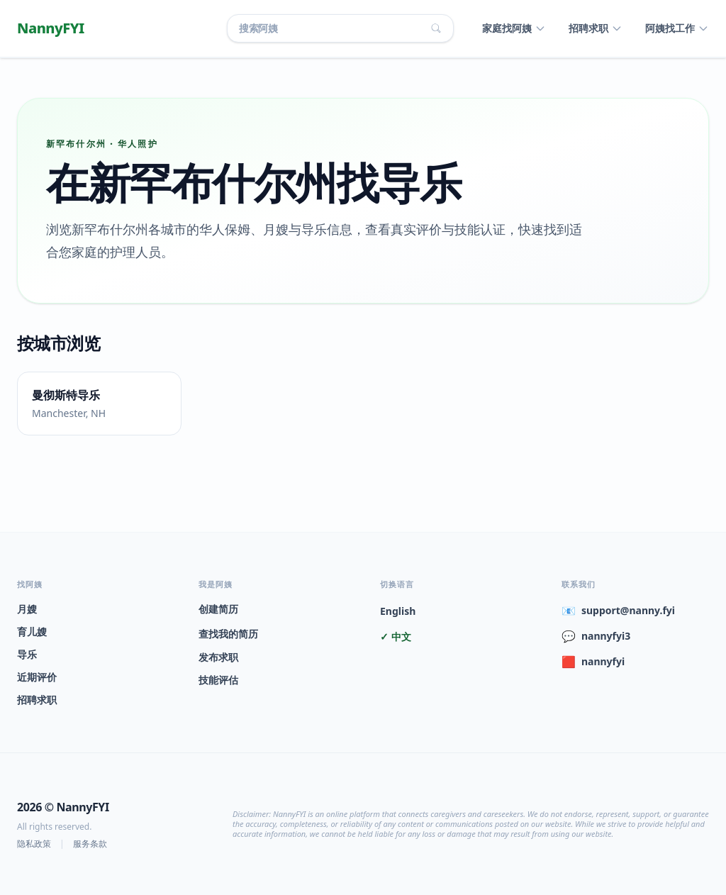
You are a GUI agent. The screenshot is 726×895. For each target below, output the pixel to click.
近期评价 (37, 677)
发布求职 (218, 657)
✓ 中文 (395, 636)
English (397, 611)
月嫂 (27, 609)
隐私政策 (34, 844)
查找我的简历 (228, 633)
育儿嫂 (32, 631)
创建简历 (218, 609)
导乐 (27, 654)
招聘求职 (37, 699)
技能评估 (218, 679)
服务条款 (90, 844)
